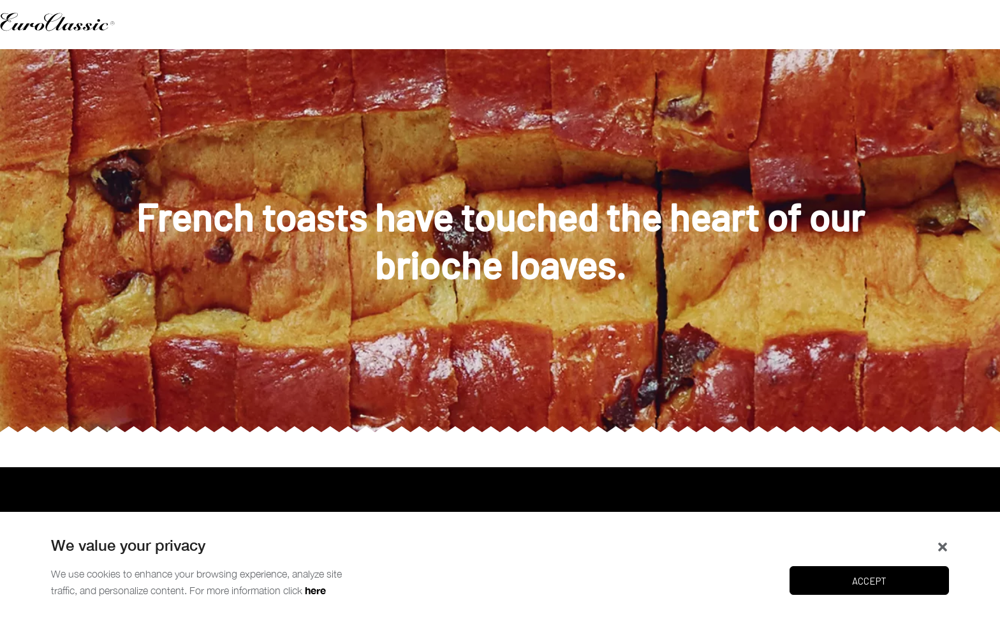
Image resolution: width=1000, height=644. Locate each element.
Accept (869, 581)
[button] (942, 545)
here (315, 590)
